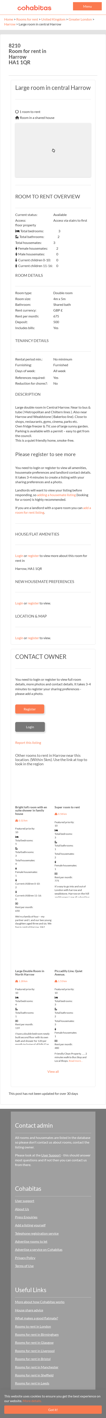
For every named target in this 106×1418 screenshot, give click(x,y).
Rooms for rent (27, 19)
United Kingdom (53, 19)
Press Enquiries (26, 1217)
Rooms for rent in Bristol (33, 1359)
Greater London (80, 19)
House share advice (29, 1310)
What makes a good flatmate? (36, 1318)
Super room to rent (67, 807)
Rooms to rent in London (33, 1326)
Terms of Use (24, 1266)
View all (53, 1071)
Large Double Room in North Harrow (29, 972)
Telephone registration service (37, 1233)
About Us (22, 1209)
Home (8, 19)
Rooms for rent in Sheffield (34, 1375)
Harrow (9, 24)
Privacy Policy (25, 1258)
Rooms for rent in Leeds (32, 1383)
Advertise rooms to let (31, 1241)
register (33, 556)
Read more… (76, 1060)
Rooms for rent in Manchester (36, 1367)
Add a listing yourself (30, 1225)
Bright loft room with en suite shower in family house (31, 810)
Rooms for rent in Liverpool (35, 1351)
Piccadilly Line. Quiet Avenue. (68, 972)
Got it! (53, 1410)
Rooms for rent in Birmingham (37, 1334)
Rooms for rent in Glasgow (34, 1342)
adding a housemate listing (56, 495)
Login (19, 556)
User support (24, 1201)
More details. (32, 1401)
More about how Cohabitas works (40, 1302)
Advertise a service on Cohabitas (38, 1249)
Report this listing (28, 742)
